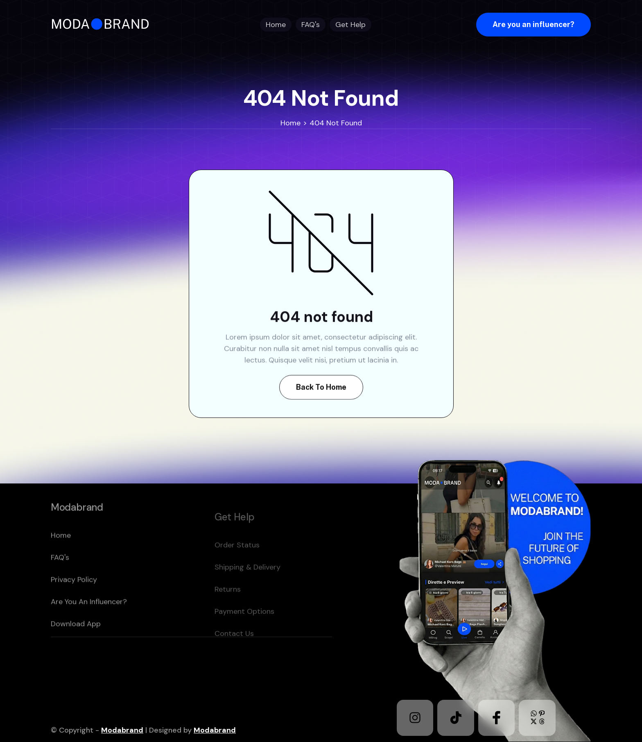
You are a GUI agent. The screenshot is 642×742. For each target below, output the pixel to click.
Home (290, 123)
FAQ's (60, 576)
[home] (103, 24)
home (61, 554)
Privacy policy (74, 599)
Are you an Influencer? (89, 621)
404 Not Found (336, 123)
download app (76, 643)
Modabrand (122, 730)
